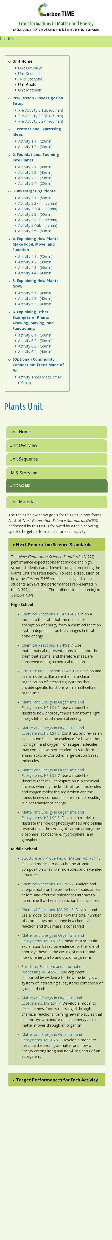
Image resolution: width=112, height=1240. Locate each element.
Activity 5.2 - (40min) (35, 298)
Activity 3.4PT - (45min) (37, 219)
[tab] (57, 431)
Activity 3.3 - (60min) (35, 214)
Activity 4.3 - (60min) (35, 267)
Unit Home (23, 61)
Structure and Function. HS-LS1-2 (50, 670)
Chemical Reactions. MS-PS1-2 (48, 883)
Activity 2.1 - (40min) (35, 166)
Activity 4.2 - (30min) (35, 261)
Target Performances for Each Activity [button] (57, 1080)
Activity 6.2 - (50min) (35, 340)
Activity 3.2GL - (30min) (37, 208)
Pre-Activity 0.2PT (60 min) (40, 121)
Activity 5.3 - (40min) (35, 303)
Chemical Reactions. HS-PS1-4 (47, 613)
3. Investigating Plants (34, 190)
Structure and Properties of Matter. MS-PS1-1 (60, 858)
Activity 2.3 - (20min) (35, 177)
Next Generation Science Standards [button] (53, 545)
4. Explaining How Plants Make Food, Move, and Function (36, 244)
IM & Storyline (30, 79)
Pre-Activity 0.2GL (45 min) (40, 115)
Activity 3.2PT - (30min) (37, 203)
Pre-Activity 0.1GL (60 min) (40, 110)
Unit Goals (27, 84)
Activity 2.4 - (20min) (35, 183)
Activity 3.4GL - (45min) (37, 225)
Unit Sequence (30, 73)
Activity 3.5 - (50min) (35, 230)
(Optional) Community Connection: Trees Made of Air (38, 365)
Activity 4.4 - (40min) (35, 272)
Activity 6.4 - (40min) (35, 351)
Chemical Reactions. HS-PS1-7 (47, 645)
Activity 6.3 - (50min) (35, 346)
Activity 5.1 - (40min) (35, 292)
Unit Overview (30, 68)
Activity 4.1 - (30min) (35, 256)
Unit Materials (30, 90)
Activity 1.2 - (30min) (35, 146)
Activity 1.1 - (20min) (35, 141)
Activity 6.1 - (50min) (35, 335)
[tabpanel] (56, 804)
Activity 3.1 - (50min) (35, 197)
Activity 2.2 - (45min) (35, 172)
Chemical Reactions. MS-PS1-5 (48, 909)
